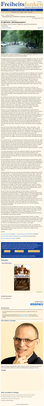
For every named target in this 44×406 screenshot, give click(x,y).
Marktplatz (26, 9)
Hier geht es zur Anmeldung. (28, 256)
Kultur (25, 12)
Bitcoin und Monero (34, 251)
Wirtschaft (21, 12)
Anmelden (40, 1)
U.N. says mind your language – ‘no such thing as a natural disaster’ (17, 233)
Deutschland (14, 12)
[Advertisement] (22, 381)
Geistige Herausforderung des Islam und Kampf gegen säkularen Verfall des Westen (18, 395)
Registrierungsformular (25, 315)
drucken (40, 27)
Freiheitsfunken (10, 9)
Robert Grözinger (10, 15)
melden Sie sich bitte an (23, 314)
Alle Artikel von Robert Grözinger (7, 400)
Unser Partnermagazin (7, 263)
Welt (18, 12)
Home (2, 15)
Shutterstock (41, 54)
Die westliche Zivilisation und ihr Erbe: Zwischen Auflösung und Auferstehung (16, 396)
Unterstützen (16, 9)
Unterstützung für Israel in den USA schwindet (10, 398)
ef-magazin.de (39, 291)
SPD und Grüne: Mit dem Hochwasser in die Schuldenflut (14, 236)
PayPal (7, 251)
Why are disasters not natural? (8, 238)
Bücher (30, 9)
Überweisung (19, 251)
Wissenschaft (30, 12)
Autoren (21, 9)
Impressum (34, 9)
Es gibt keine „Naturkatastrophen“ (22, 21)
